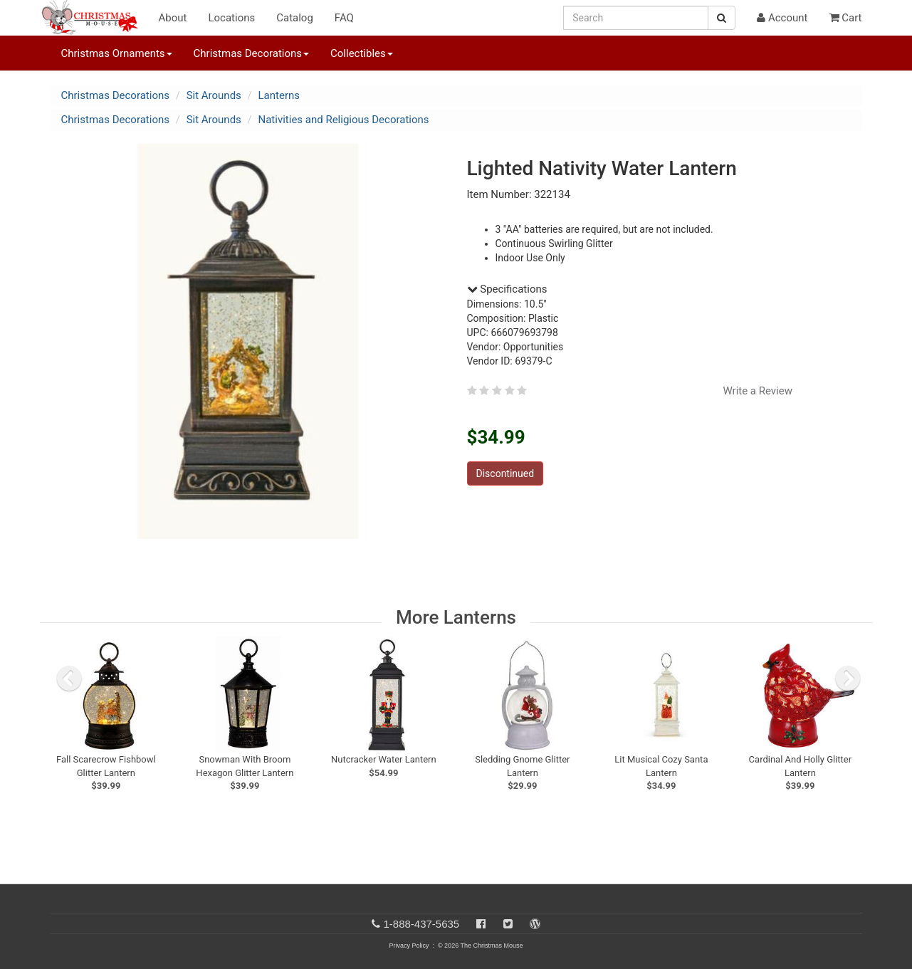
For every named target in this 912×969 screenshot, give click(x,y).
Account (782, 17)
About (173, 17)
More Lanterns (456, 617)
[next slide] (848, 678)
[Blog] (535, 924)
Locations (231, 17)
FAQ (344, 17)
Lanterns (279, 95)
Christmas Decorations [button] (251, 53)
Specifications (507, 289)
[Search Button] (721, 18)
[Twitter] (508, 924)
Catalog (294, 17)
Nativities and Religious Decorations (343, 119)
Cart (845, 17)
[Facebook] (481, 924)
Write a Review (757, 390)
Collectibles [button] (361, 53)
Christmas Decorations (115, 95)
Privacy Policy (409, 945)
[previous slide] (69, 678)
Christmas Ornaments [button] (116, 53)
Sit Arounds (214, 95)
